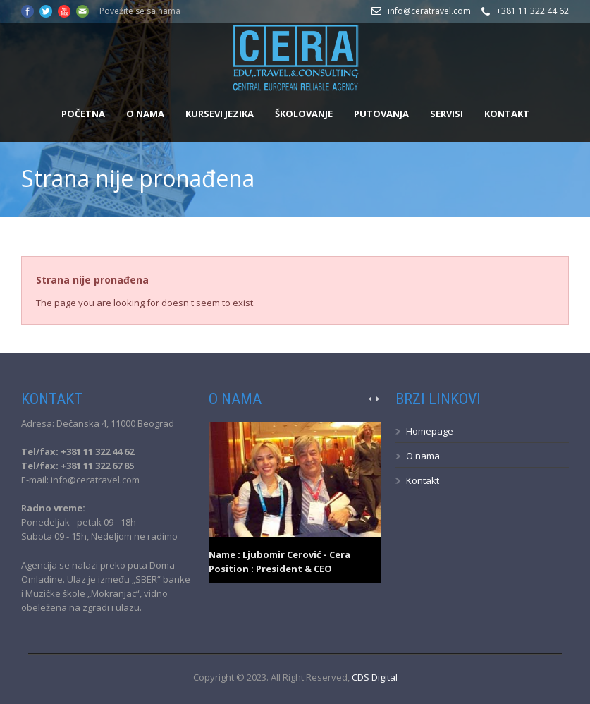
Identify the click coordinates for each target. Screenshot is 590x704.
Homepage (429, 431)
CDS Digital (375, 677)
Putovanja (381, 113)
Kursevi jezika (219, 113)
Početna (83, 113)
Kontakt (506, 113)
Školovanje (304, 113)
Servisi (446, 113)
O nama (145, 113)
